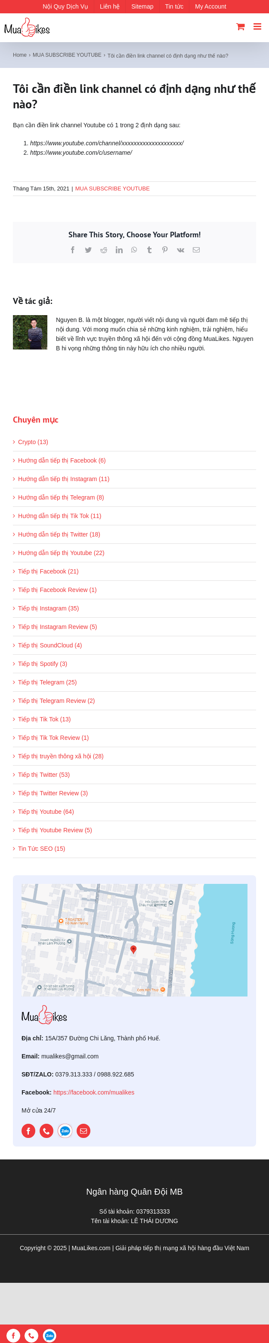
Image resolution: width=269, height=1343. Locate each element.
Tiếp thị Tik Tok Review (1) (53, 737)
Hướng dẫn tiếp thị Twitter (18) (59, 534)
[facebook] (28, 1131)
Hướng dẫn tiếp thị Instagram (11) (63, 478)
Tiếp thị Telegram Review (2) (56, 700)
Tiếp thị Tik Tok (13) (44, 719)
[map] (134, 886)
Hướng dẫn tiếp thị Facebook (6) (62, 460)
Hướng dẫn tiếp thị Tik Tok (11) (59, 515)
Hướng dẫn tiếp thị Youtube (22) (61, 552)
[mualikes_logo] (44, 1008)
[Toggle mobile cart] (240, 26)
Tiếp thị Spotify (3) (42, 663)
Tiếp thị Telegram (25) (47, 682)
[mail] (83, 1131)
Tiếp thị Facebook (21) (48, 571)
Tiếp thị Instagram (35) (48, 608)
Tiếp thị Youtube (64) (46, 811)
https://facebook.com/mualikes (93, 1092)
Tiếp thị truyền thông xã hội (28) (61, 756)
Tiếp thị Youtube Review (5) (55, 830)
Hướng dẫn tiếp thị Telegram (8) (61, 497)
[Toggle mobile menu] (258, 26)
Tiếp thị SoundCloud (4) (50, 645)
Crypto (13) (33, 441)
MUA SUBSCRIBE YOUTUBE (112, 188)
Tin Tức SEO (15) (41, 848)
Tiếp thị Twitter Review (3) (53, 793)
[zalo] (65, 1131)
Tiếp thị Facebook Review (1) (57, 589)
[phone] (46, 1131)
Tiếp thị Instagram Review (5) (57, 626)
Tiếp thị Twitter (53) (44, 774)
